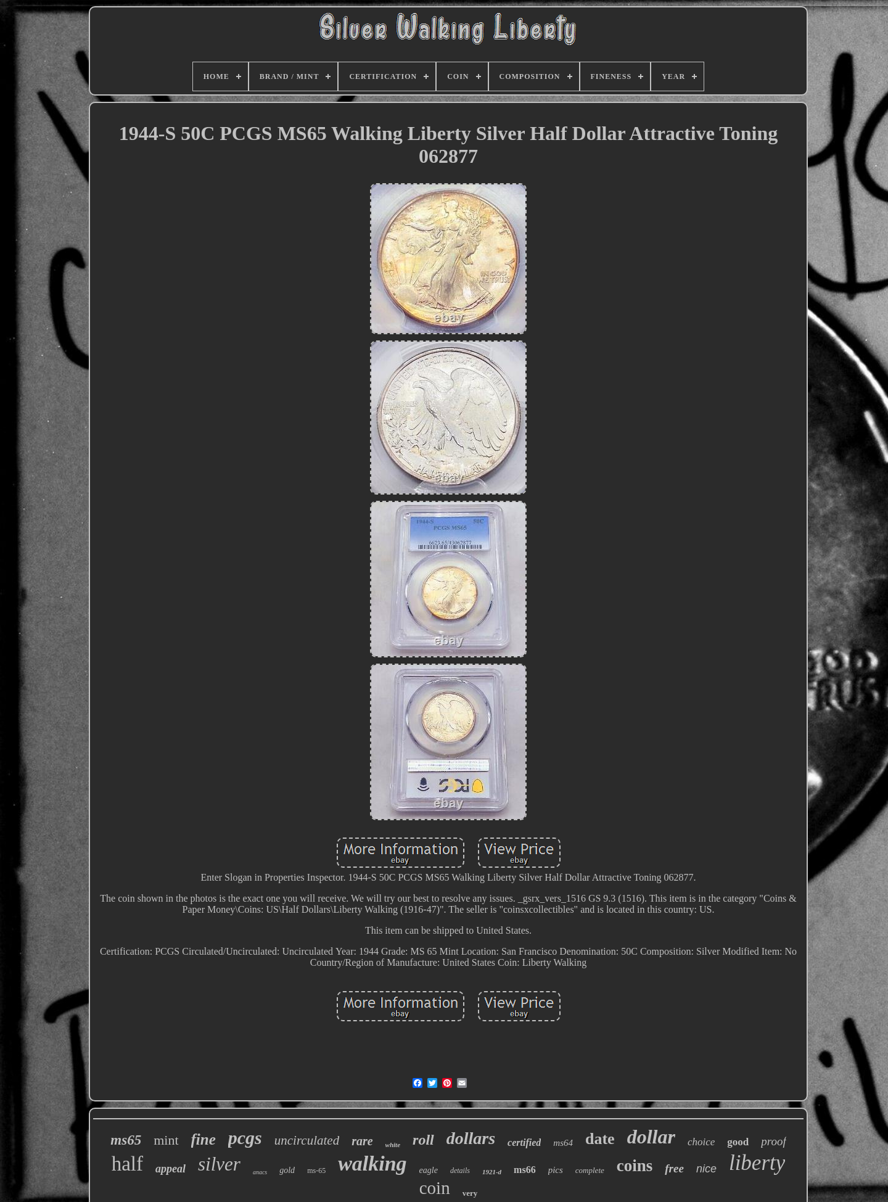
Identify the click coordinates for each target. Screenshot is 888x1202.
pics (555, 1170)
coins (635, 1165)
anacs (260, 1172)
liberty (757, 1163)
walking (372, 1163)
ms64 (563, 1143)
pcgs (245, 1137)
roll (423, 1140)
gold (287, 1170)
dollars (470, 1138)
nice (706, 1169)
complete (589, 1170)
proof (773, 1141)
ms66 (525, 1169)
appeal (170, 1169)
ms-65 (316, 1170)
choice (701, 1142)
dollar (651, 1137)
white (392, 1144)
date (600, 1139)
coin (434, 1188)
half (127, 1164)
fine (203, 1139)
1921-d (491, 1171)
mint (166, 1140)
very (470, 1193)
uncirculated (306, 1140)
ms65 (125, 1140)
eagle (428, 1170)
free (674, 1168)
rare (362, 1141)
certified (524, 1142)
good (738, 1142)
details (460, 1170)
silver (219, 1164)
